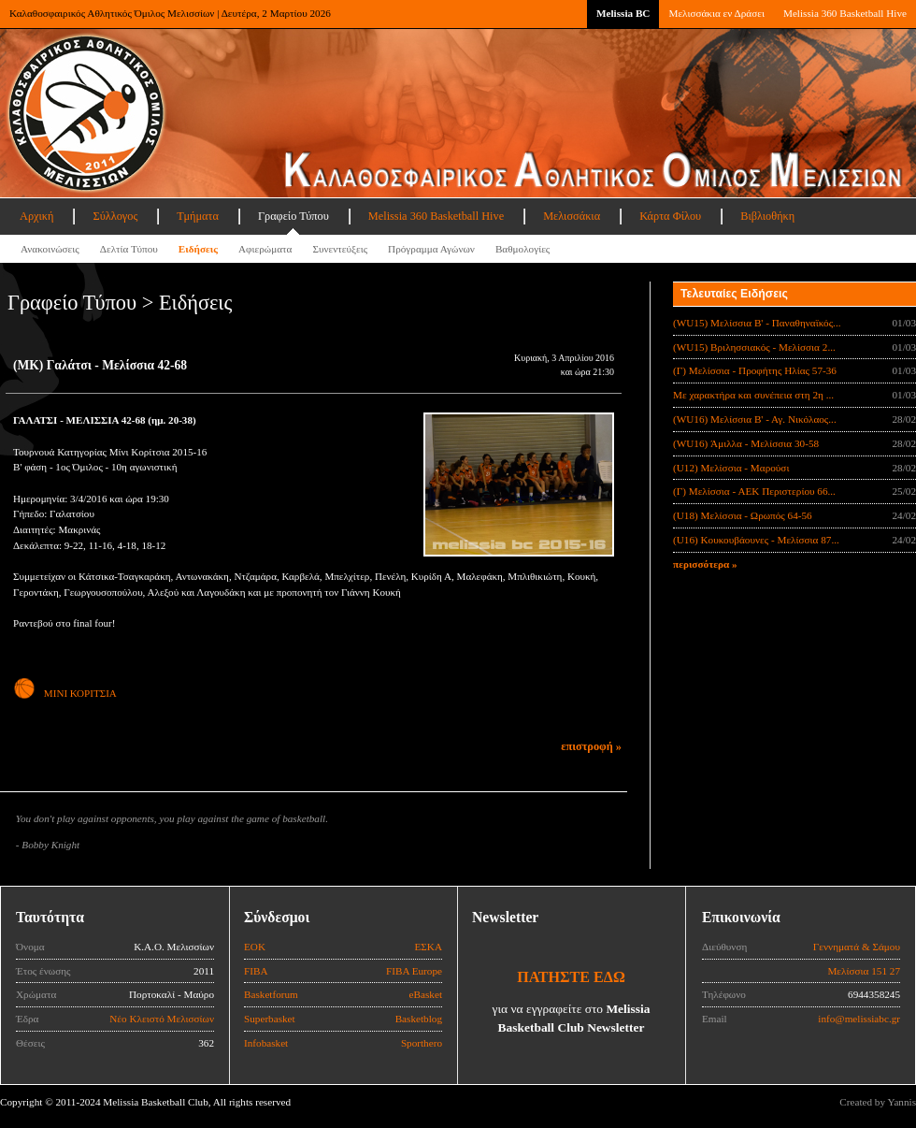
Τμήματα (198, 216)
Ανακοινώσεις (50, 248)
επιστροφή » (591, 746)
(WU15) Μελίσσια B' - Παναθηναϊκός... (757, 322)
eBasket (425, 994)
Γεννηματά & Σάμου (856, 946)
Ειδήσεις (198, 248)
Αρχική (36, 216)
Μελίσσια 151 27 (863, 970)
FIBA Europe (414, 970)
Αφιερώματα (265, 248)
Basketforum (271, 994)
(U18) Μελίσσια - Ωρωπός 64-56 (742, 515)
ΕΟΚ (254, 946)
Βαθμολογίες (522, 248)
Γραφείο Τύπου (293, 216)
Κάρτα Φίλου (670, 216)
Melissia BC (623, 13)
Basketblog (418, 1018)
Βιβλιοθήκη (767, 216)
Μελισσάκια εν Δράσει (716, 13)
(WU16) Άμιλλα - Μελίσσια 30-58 (746, 443)
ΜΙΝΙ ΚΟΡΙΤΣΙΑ (64, 693)
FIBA (256, 970)
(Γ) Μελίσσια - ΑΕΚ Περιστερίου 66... (754, 491)
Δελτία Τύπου (129, 248)
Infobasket (266, 1042)
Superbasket (269, 1018)
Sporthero (421, 1042)
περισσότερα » (705, 564)
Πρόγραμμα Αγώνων (431, 248)
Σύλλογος (115, 216)
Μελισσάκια (571, 216)
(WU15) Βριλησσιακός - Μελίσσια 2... (754, 347)
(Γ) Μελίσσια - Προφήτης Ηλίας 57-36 (755, 370)
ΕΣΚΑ (428, 946)
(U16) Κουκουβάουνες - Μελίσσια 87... (756, 539)
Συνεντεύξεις (339, 248)
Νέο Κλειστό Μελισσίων (161, 1018)
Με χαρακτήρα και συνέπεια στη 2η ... (753, 394)
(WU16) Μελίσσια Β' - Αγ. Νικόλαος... (755, 419)
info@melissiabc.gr (859, 1018)
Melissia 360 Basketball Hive (845, 13)
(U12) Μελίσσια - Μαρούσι (731, 467)
